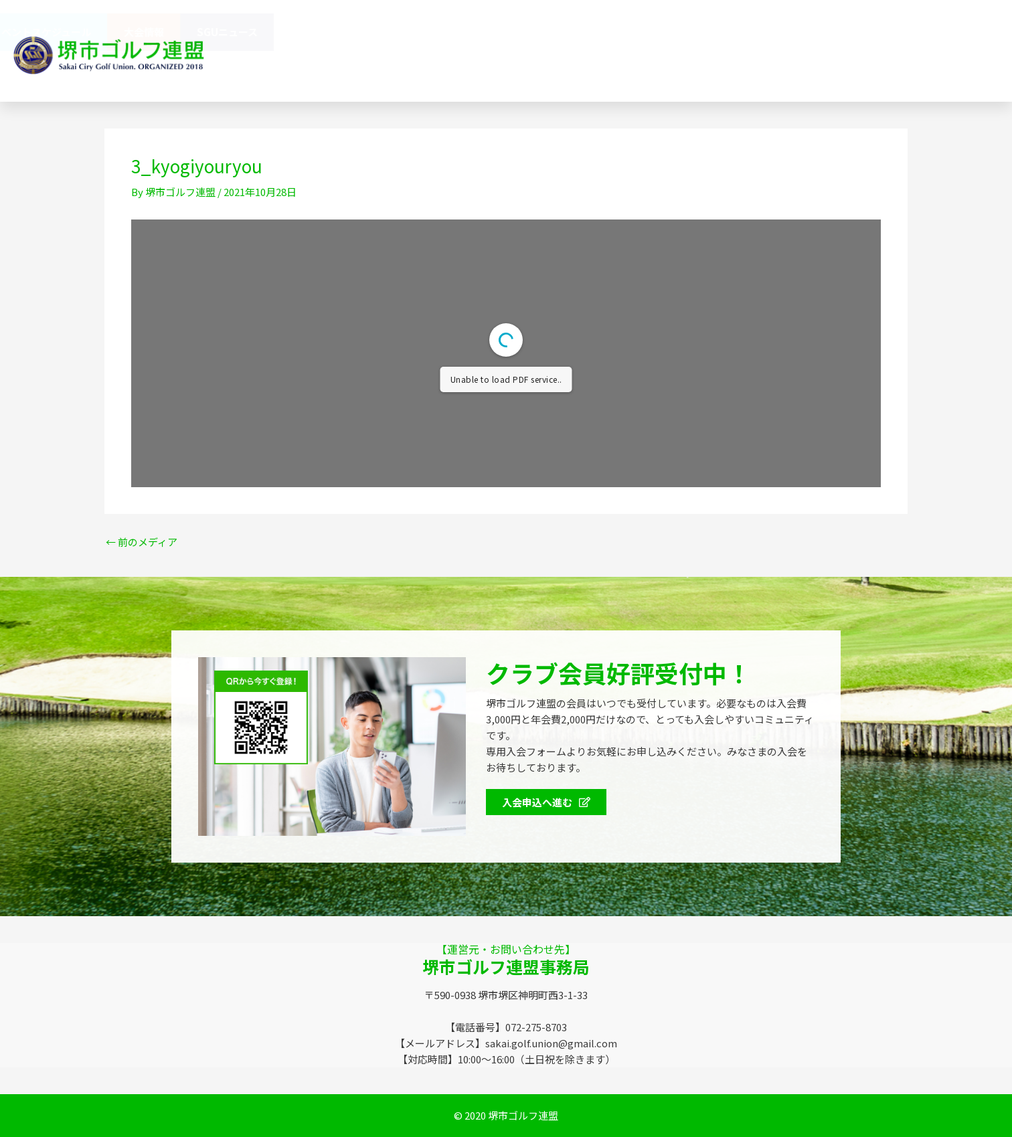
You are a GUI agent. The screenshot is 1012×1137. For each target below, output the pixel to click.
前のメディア (141, 542)
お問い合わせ (433, 69)
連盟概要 (454, 32)
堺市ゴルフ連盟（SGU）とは (336, 32)
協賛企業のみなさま (552, 32)
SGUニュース (952, 32)
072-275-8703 (669, 69)
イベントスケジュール (766, 32)
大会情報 (869, 32)
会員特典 (656, 32)
